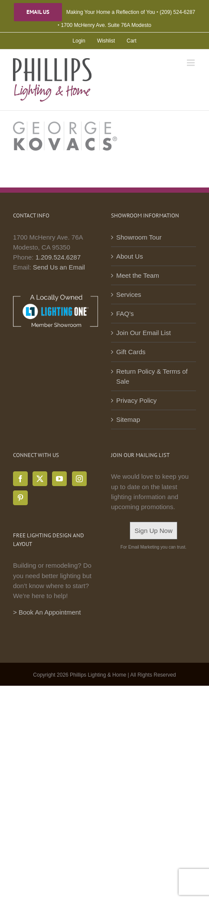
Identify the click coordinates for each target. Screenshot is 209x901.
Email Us (37, 12)
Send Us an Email (59, 267)
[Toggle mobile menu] (191, 62)
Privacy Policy (136, 400)
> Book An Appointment (47, 612)
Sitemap (128, 419)
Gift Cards (131, 351)
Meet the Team (137, 275)
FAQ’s (125, 313)
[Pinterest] (20, 497)
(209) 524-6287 (177, 12)
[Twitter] (40, 478)
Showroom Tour (139, 237)
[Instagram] (79, 478)
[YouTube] (59, 478)
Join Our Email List (143, 332)
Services (128, 294)
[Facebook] (20, 478)
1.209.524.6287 (58, 257)
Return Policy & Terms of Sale (152, 376)
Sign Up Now (153, 530)
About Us (129, 256)
